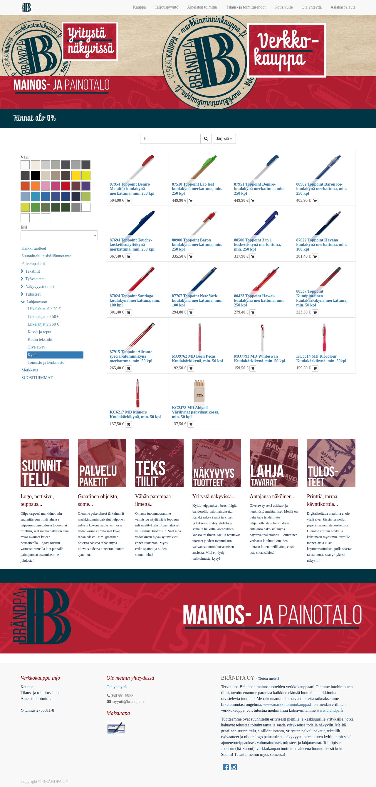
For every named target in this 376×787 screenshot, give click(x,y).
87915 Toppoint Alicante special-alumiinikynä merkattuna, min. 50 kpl (131, 356)
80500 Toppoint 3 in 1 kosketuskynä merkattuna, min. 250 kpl (257, 244)
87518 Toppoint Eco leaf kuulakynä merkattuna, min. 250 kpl (197, 189)
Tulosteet (33, 294)
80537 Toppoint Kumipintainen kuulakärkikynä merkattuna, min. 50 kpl (321, 298)
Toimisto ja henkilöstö (46, 362)
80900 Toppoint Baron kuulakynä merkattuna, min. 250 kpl (197, 244)
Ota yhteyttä (117, 687)
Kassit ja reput (39, 332)
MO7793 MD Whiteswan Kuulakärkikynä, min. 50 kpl (259, 358)
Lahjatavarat (37, 302)
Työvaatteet (35, 279)
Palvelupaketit (33, 263)
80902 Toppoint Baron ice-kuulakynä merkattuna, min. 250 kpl (321, 189)
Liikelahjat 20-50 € (43, 316)
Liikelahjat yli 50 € (43, 324)
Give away (36, 347)
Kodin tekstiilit (40, 339)
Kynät (33, 355)
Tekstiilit (33, 271)
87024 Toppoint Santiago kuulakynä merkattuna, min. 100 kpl (135, 300)
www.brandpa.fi (330, 710)
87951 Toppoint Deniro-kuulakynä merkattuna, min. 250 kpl (259, 189)
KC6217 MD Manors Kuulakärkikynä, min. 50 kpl (135, 414)
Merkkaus (29, 370)
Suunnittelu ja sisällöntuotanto (46, 256)
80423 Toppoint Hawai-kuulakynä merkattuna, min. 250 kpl (259, 300)
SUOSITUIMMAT (37, 378)
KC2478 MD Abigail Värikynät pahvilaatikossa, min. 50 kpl (195, 412)
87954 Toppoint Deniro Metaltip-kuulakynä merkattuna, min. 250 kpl (132, 189)
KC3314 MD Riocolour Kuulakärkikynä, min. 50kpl (321, 358)
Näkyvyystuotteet (40, 286)
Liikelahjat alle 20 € (44, 309)
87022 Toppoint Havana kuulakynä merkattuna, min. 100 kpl (321, 244)
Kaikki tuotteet (33, 248)
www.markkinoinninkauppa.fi (288, 704)
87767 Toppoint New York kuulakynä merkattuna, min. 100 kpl (197, 300)
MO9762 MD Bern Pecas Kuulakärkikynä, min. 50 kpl (197, 358)
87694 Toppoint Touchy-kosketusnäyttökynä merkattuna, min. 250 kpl (132, 244)
